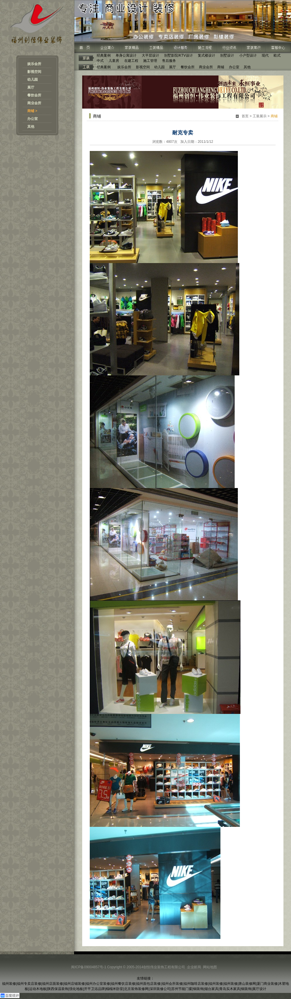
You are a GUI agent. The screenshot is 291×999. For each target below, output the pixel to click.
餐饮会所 (34, 95)
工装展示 (260, 116)
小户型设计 (248, 55)
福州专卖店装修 (29, 984)
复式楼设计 (206, 55)
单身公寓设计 (126, 55)
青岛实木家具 (229, 989)
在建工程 (131, 61)
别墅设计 (227, 55)
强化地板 (76, 989)
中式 (100, 61)
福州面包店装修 (148, 984)
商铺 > (32, 111)
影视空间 (34, 72)
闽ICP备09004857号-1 (88, 967)
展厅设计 (259, 989)
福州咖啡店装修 (196, 984)
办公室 (32, 119)
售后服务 (169, 61)
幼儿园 (32, 80)
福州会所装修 (172, 984)
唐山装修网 (247, 984)
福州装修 (9, 984)
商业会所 (34, 103)
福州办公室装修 (98, 984)
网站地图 (210, 967)
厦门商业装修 (267, 984)
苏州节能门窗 (181, 989)
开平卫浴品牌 (94, 989)
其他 (30, 127)
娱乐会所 (34, 64)
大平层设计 (150, 55)
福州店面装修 (52, 984)
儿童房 (114, 61)
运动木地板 (37, 989)
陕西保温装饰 (57, 989)
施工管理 (150, 61)
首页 (245, 116)
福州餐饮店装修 (123, 984)
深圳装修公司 (160, 989)
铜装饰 (198, 989)
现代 (265, 55)
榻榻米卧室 (114, 989)
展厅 (30, 87)
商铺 (220, 67)
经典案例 (104, 55)
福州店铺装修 (74, 984)
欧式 (277, 55)
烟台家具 (211, 989)
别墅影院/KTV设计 (178, 55)
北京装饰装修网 (136, 989)
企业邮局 (194, 967)
